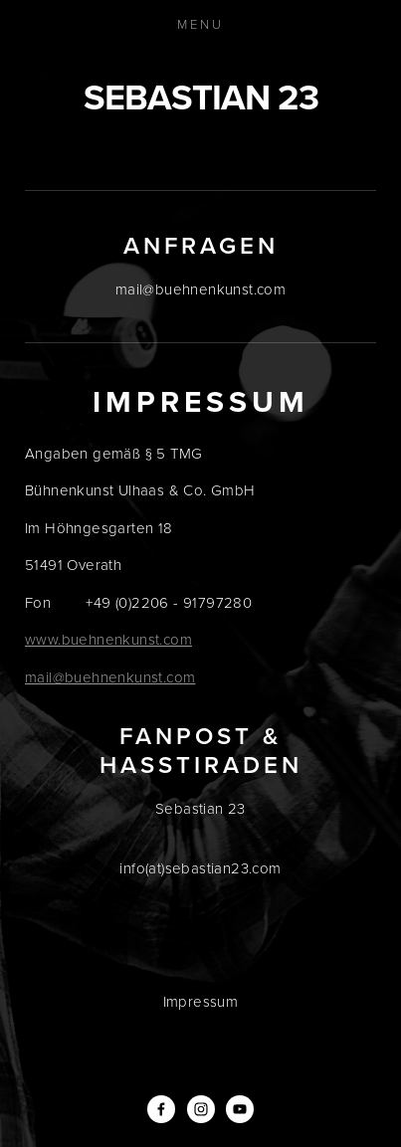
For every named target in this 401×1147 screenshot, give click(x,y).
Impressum (201, 1001)
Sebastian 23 (201, 96)
